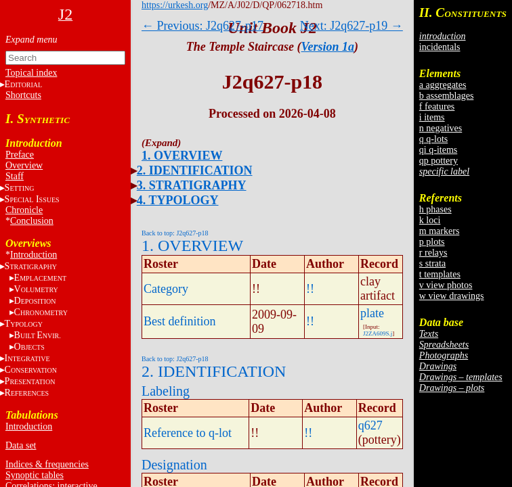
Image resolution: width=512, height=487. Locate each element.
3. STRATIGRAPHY (192, 185)
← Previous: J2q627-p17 (202, 25)
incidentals (440, 47)
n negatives (440, 128)
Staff (14, 176)
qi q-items (438, 150)
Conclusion (32, 221)
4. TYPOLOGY (178, 200)
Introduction (33, 255)
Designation (174, 464)
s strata (432, 263)
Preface (19, 154)
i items (432, 117)
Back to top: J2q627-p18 (175, 233)
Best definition (180, 321)
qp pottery (438, 161)
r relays (433, 253)
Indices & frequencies (47, 464)
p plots (432, 242)
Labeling (166, 391)
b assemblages (446, 96)
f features (436, 106)
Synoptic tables (34, 475)
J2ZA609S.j (377, 333)
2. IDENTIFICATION (195, 170)
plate (372, 313)
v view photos (446, 285)
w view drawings (451, 296)
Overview (24, 165)
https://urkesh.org (175, 5)
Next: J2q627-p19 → (351, 25)
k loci (430, 220)
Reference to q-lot (188, 433)
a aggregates (443, 85)
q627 (370, 425)
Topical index (31, 73)
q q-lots (433, 139)
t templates (440, 274)
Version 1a (328, 46)
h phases (435, 209)
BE (37, 335)
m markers (439, 231)
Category (166, 289)
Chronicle (24, 210)
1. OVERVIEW (182, 155)
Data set (20, 445)
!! (310, 289)
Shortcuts (23, 95)
